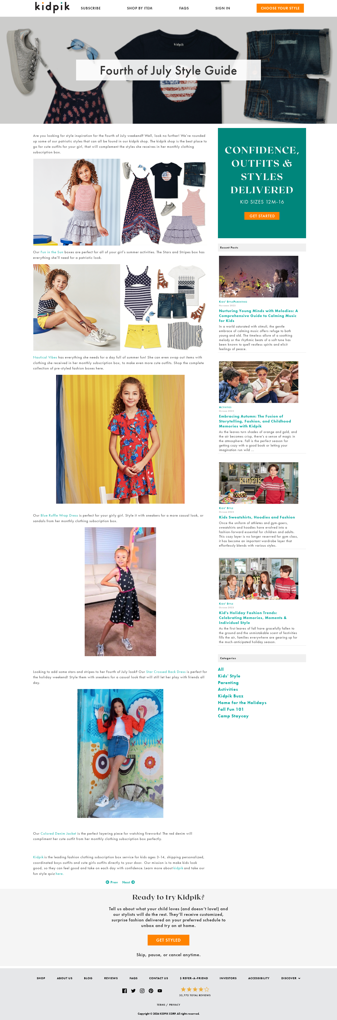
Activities (228, 689)
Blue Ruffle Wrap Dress (59, 515)
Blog (88, 978)
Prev (112, 882)
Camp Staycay (233, 716)
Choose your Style (280, 8)
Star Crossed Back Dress (166, 671)
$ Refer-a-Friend (194, 978)
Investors (228, 978)
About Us (64, 978)
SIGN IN (222, 8)
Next (128, 882)
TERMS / (162, 1004)
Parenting (228, 682)
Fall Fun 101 (231, 709)
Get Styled (168, 940)
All (221, 669)
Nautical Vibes (45, 357)
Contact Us (158, 978)
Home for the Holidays (242, 702)
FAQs (184, 8)
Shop (41, 978)
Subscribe (91, 8)
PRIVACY (174, 1004)
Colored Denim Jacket (58, 833)
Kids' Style (229, 676)
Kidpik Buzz (231, 696)
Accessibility (259, 978)
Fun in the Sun (52, 252)
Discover (290, 978)
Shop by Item (140, 8)
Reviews (111, 978)
